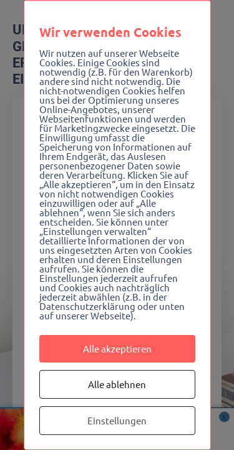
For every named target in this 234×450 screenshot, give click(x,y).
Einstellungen (117, 420)
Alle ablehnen (117, 384)
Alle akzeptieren (117, 348)
